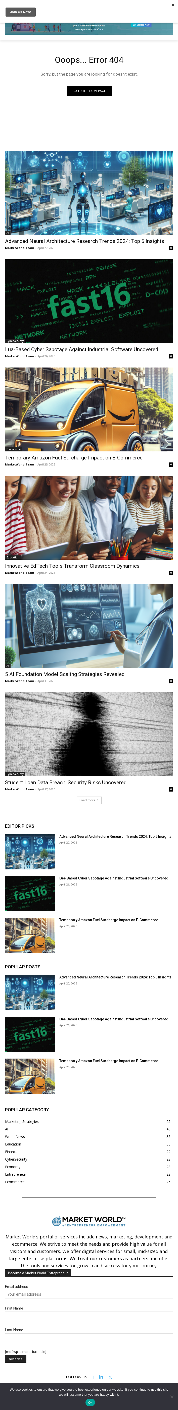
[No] (171, 1396)
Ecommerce (14, 449)
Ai (8, 232)
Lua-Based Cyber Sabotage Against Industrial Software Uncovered (81, 349)
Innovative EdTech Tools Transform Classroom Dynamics (72, 566)
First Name (14, 1308)
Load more (89, 800)
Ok (90, 1402)
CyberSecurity (15, 341)
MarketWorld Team (19, 248)
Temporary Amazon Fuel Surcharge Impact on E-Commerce (74, 458)
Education (13, 557)
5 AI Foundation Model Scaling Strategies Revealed (65, 674)
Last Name (14, 1330)
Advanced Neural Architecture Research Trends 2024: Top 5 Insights (84, 241)
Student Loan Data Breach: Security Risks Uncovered (66, 782)
